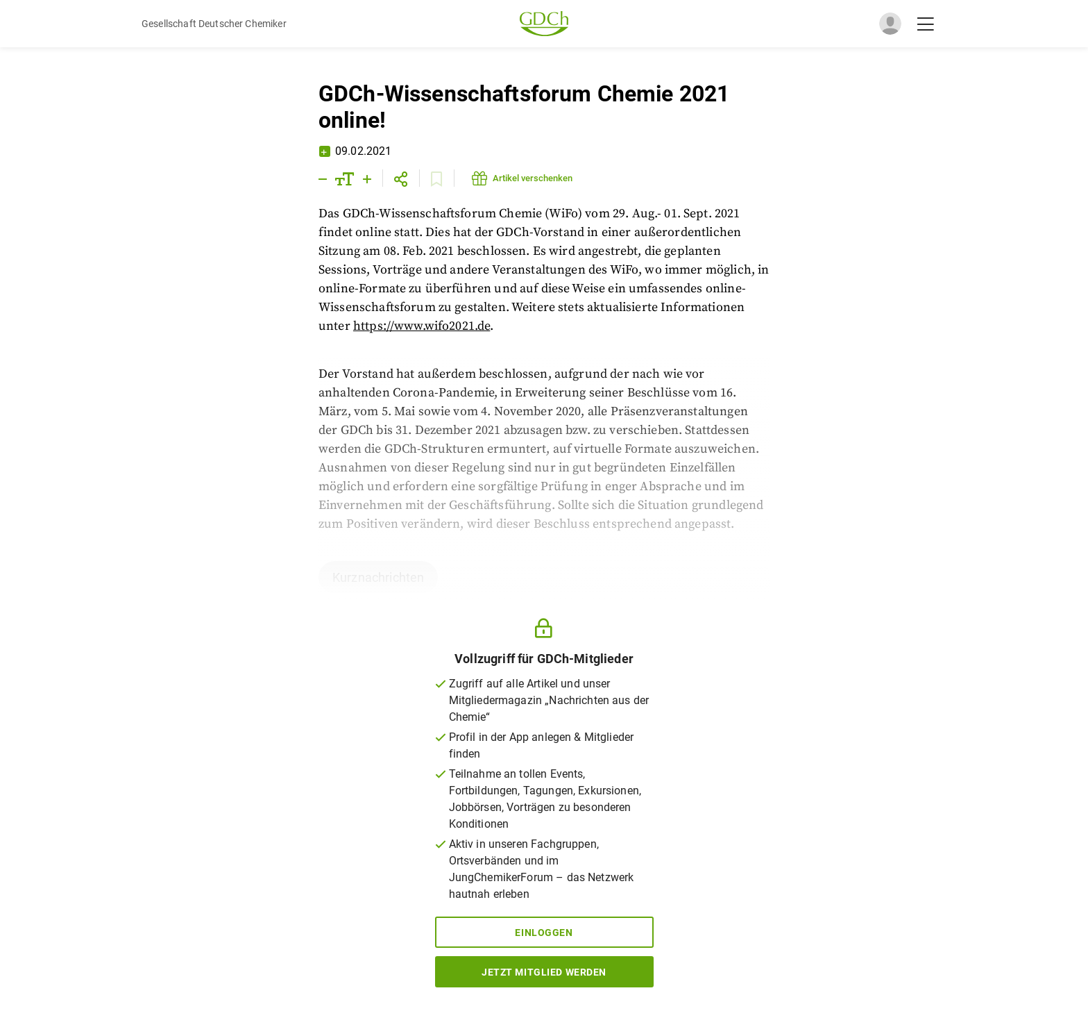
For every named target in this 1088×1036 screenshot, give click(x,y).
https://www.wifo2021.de (421, 326)
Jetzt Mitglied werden (544, 972)
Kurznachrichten (378, 577)
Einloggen (543, 932)
